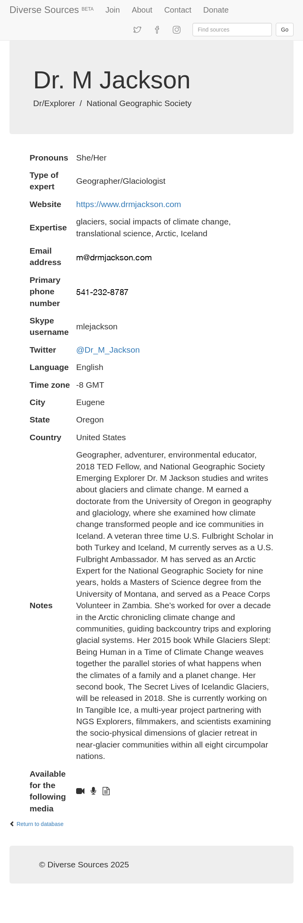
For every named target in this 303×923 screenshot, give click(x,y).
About (142, 10)
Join (112, 10)
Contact (177, 10)
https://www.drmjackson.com (128, 204)
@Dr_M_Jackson (108, 349)
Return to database (40, 824)
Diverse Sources (51, 9)
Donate (216, 10)
